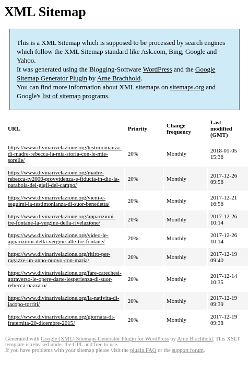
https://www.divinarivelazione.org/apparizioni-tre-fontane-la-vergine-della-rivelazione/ (61, 219)
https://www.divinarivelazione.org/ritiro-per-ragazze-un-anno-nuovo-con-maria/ (59, 257)
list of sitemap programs (75, 96)
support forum (188, 350)
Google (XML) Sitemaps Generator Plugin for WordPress (105, 339)
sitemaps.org (187, 87)
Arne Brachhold (118, 78)
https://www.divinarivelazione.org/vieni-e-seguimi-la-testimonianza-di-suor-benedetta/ (59, 200)
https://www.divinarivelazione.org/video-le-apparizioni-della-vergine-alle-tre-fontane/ (58, 238)
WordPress (157, 69)
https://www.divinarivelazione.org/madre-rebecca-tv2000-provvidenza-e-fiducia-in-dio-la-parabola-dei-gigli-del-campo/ (64, 178)
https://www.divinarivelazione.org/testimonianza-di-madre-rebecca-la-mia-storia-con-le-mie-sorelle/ (65, 153)
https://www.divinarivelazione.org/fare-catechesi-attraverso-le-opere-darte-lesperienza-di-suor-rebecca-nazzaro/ (65, 278)
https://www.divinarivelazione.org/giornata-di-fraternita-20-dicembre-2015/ (61, 319)
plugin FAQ (143, 350)
